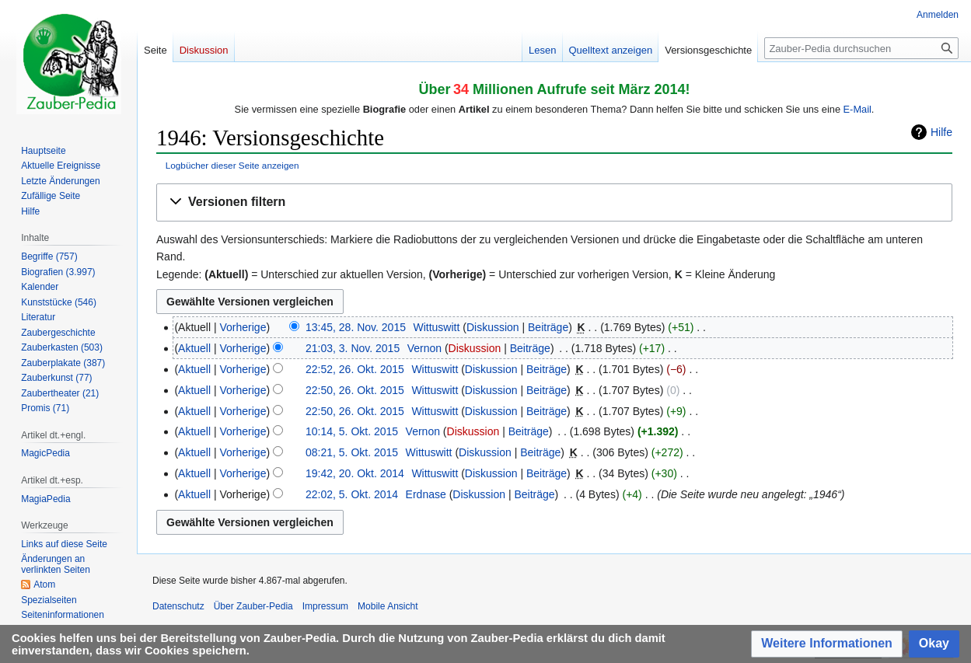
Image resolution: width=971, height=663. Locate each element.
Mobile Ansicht (387, 606)
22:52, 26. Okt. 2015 (355, 369)
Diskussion (492, 327)
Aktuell (194, 348)
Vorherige (243, 327)
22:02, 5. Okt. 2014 (352, 494)
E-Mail (857, 109)
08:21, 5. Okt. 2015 (352, 452)
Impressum (325, 606)
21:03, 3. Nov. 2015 (353, 348)
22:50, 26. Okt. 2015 (355, 390)
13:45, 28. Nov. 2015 (356, 327)
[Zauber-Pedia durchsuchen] (861, 48)
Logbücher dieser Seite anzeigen (232, 165)
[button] (554, 202)
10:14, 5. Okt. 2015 (352, 431)
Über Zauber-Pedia (253, 606)
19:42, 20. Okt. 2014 (355, 473)
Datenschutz (178, 606)
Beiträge (548, 327)
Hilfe (941, 132)
